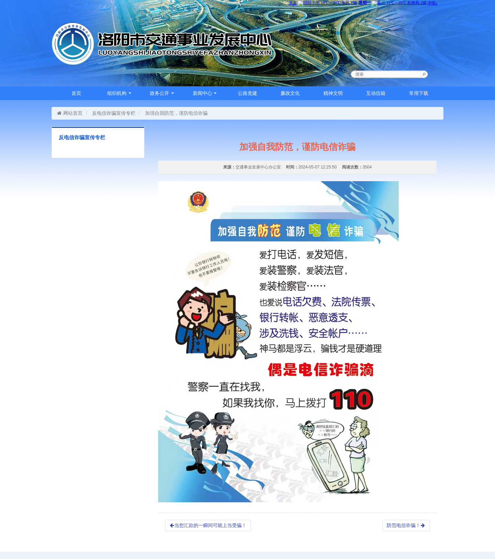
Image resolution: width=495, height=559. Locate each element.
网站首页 (69, 113)
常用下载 (418, 93)
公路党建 (247, 93)
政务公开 (162, 93)
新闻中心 (205, 93)
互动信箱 (375, 93)
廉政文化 (290, 93)
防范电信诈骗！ (406, 525)
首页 (76, 93)
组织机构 (119, 93)
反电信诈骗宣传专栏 (113, 113)
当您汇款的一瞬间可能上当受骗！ (207, 525)
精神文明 (333, 93)
